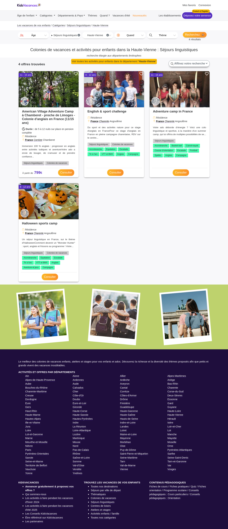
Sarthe (171, 453)
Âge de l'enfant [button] (26, 15)
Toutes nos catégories (103, 517)
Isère (170, 422)
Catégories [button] (46, 15)
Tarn (122, 461)
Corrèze (38, 140)
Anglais (120, 154)
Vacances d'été (121, 15)
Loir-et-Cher (174, 426)
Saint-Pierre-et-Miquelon (134, 453)
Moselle (172, 442)
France (29, 140)
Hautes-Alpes (33, 418)
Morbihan (125, 442)
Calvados (78, 387)
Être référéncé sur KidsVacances (44, 517)
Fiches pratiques (179, 486)
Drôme (124, 399)
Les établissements (170, 15)
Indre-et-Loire (128, 422)
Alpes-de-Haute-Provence (40, 379)
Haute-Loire (174, 410)
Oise (122, 445)
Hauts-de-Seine (129, 418)
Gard (170, 403)
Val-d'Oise (78, 465)
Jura (27, 426)
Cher (75, 391)
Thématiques (98, 494)
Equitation (110, 149)
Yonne (29, 473)
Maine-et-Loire (128, 434)
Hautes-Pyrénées (83, 418)
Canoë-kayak (192, 145)
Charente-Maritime (36, 391)
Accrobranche (95, 149)
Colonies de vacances (57, 163)
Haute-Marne (32, 414)
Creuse (29, 395)
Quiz (193, 486)
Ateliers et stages (101, 509)
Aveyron (125, 383)
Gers (28, 406)
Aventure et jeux (31, 267)
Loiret (123, 430)
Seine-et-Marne (34, 461)
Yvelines (77, 473)
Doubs (76, 399)
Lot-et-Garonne (34, 434)
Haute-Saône (127, 414)
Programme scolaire (175, 490)
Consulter (66, 172)
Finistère (125, 403)
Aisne (76, 375)
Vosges (172, 469)
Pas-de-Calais (81, 449)
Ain (27, 375)
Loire (28, 430)
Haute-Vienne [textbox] (98, 35)
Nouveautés (139, 15)
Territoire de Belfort (36, 465)
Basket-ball (177, 145)
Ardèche (125, 379)
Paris (28, 449)
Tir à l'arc (93, 154)
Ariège (171, 379)
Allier (123, 375)
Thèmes (92, 15)
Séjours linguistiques (33, 163)
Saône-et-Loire (81, 457)
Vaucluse (30, 469)
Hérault (172, 418)
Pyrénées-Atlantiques (180, 449)
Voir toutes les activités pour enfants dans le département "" (114, 61)
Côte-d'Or (78, 395)
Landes (124, 426)
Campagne (133, 154)
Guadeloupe (127, 406)
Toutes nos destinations (104, 486)
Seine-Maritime (129, 457)
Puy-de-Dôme (128, 449)
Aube (28, 383)
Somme (77, 461)
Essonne (173, 399)
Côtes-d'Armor (128, 395)
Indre (76, 422)
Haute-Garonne (129, 410)
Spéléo (158, 155)
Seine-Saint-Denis (178, 457)
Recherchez (194, 34)
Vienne (124, 469)
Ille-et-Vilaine (32, 422)
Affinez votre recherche (189, 63)
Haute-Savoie (80, 414)
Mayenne (125, 438)
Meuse (76, 442)
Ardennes (78, 379)
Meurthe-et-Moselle (36, 442)
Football (193, 150)
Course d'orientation (164, 150)
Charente (104, 121)
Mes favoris (189, 5)
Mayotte (172, 438)
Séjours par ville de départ (106, 490)
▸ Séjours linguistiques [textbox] (65, 35)
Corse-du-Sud (176, 391)
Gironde (77, 406)
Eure (28, 403)
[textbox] (33, 35)
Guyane (172, 406)
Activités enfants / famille (105, 513)
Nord (75, 445)
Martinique (79, 438)
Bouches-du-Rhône (36, 387)
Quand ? (105, 15)
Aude (76, 383)
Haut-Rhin (31, 410)
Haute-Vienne (175, 414)
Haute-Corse (80, 410)
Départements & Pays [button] (70, 15)
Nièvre (29, 445)
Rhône (76, 453)
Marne (29, 438)
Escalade (123, 149)
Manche (172, 434)
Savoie (29, 457)
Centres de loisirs (101, 505)
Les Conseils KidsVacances (41, 513)
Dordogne (31, 399)
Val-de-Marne (128, 465)
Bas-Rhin (173, 383)
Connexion (205, 5)
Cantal (124, 387)
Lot (169, 430)
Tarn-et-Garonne (177, 461)
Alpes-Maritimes (177, 375)
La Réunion (79, 426)
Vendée (77, 469)
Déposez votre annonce (197, 15)
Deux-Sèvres (175, 395)
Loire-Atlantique (82, 430)
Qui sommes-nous (35, 494)
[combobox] (33, 35)
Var (169, 465)
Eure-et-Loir (79, 403)
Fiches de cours (158, 486)
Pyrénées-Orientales (37, 453)
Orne (170, 445)
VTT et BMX (107, 154)
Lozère (77, 434)
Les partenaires (34, 521)
